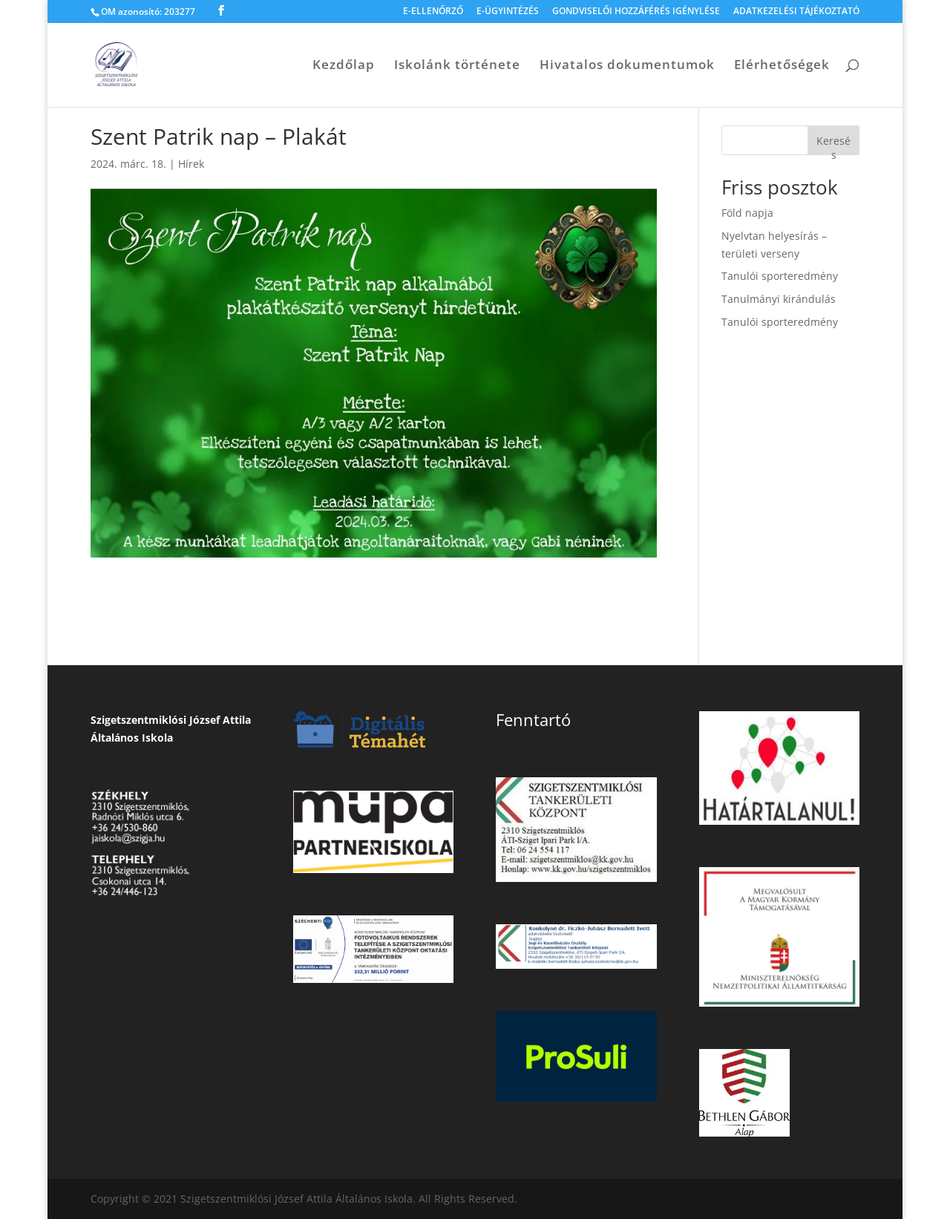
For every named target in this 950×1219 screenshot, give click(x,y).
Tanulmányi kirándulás (778, 299)
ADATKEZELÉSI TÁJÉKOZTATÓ (796, 12)
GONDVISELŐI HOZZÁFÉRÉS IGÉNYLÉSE (636, 12)
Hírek (191, 164)
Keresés (833, 144)
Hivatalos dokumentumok (627, 66)
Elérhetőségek (782, 66)
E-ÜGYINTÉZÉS (507, 12)
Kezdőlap (343, 66)
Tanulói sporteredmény (779, 276)
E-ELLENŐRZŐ (433, 12)
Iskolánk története (457, 66)
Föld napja (747, 213)
